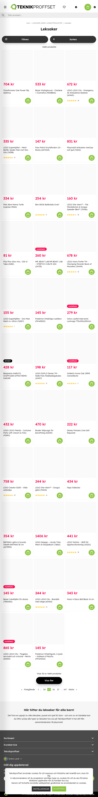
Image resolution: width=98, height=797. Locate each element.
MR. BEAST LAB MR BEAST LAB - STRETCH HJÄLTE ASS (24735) (48, 264)
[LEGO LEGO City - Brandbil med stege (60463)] (49, 574)
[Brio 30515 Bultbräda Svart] (49, 179)
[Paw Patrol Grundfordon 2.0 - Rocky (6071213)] (49, 122)
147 (65, 689)
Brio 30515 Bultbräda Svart (47, 204)
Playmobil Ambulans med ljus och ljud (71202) (80, 148)
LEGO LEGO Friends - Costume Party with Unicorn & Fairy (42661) (17, 433)
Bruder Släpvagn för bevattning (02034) (44, 431)
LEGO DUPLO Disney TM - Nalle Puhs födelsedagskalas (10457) (48, 375)
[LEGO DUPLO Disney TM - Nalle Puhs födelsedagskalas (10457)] (49, 348)
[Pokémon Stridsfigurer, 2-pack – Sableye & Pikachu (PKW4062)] (49, 629)
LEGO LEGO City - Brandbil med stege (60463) (47, 600)
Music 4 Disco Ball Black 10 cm (80, 599)
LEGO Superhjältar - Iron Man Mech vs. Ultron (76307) (16, 320)
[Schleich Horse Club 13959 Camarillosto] (81, 348)
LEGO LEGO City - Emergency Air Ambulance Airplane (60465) (80, 92)
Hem (28, 23)
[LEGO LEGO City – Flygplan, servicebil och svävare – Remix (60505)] (17, 629)
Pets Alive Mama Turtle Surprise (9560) (13, 205)
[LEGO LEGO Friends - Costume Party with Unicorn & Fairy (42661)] (17, 405)
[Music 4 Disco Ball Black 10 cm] (81, 574)
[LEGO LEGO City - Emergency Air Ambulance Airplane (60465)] (81, 65)
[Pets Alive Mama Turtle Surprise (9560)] (17, 179)
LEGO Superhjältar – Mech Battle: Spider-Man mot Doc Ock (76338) (15, 150)
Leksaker (67, 23)
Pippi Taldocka (73, 487)
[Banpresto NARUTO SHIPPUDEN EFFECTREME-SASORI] (17, 348)
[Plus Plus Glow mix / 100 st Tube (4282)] (17, 236)
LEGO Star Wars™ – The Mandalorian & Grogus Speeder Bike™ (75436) (77, 207)
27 (58, 689)
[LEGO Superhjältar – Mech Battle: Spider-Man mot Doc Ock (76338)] (17, 122)
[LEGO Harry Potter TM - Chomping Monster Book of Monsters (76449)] (81, 236)
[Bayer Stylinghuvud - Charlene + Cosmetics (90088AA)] (49, 65)
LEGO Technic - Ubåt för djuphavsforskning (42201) (79, 543)
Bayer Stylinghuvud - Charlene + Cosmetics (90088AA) (48, 91)
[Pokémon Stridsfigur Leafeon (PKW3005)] (49, 293)
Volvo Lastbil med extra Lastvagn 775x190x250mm (79, 320)
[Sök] (49, 15)
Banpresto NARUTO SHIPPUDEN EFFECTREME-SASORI (15, 375)
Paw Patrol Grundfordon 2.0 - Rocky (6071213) (48, 148)
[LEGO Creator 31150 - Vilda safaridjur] (17, 462)
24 (44, 689)
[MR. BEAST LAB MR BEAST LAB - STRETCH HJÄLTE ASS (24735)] (49, 236)
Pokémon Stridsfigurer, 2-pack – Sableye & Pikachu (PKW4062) (49, 656)
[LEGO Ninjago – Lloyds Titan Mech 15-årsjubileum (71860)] (49, 517)
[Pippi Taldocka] (81, 462)
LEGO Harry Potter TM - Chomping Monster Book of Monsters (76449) (79, 264)
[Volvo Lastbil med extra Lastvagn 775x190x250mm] (81, 293)
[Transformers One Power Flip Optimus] (17, 65)
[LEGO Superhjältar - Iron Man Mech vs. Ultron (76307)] (17, 293)
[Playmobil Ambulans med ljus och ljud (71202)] (81, 122)
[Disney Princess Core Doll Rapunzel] (81, 405)
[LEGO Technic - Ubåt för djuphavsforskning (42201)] (81, 517)
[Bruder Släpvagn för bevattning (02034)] (49, 405)
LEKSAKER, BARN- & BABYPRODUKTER (47, 23)
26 (54, 689)
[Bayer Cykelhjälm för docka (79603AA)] (17, 574)
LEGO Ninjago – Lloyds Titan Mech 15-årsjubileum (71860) (48, 543)
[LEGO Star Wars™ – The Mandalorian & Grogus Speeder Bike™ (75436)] (81, 179)
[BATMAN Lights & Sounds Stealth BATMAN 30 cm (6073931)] (17, 517)
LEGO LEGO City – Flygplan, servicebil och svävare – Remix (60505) (17, 656)
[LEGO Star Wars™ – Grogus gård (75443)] (49, 462)
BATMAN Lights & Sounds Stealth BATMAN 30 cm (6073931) (14, 544)
